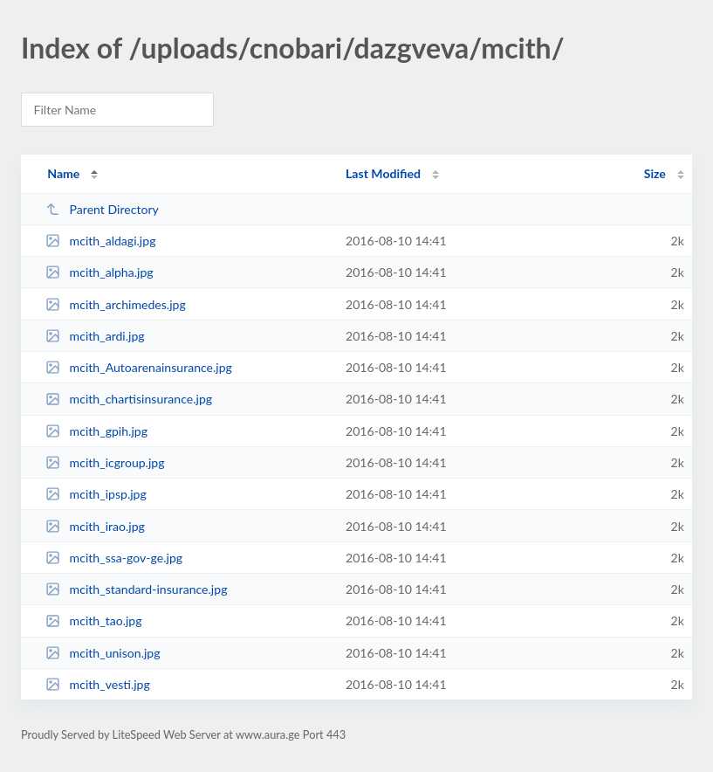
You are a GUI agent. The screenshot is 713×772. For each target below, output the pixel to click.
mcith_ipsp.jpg (96, 493)
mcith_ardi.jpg (95, 335)
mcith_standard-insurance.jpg (136, 589)
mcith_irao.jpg (95, 526)
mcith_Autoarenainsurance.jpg (138, 367)
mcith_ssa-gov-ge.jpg (113, 557)
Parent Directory (102, 209)
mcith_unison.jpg (102, 652)
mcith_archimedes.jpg (115, 304)
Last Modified (383, 173)
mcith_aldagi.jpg (100, 240)
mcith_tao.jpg (93, 620)
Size (655, 173)
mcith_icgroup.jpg (104, 462)
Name (63, 173)
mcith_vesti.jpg (97, 684)
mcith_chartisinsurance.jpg (128, 398)
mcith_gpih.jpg (96, 431)
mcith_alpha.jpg (99, 272)
